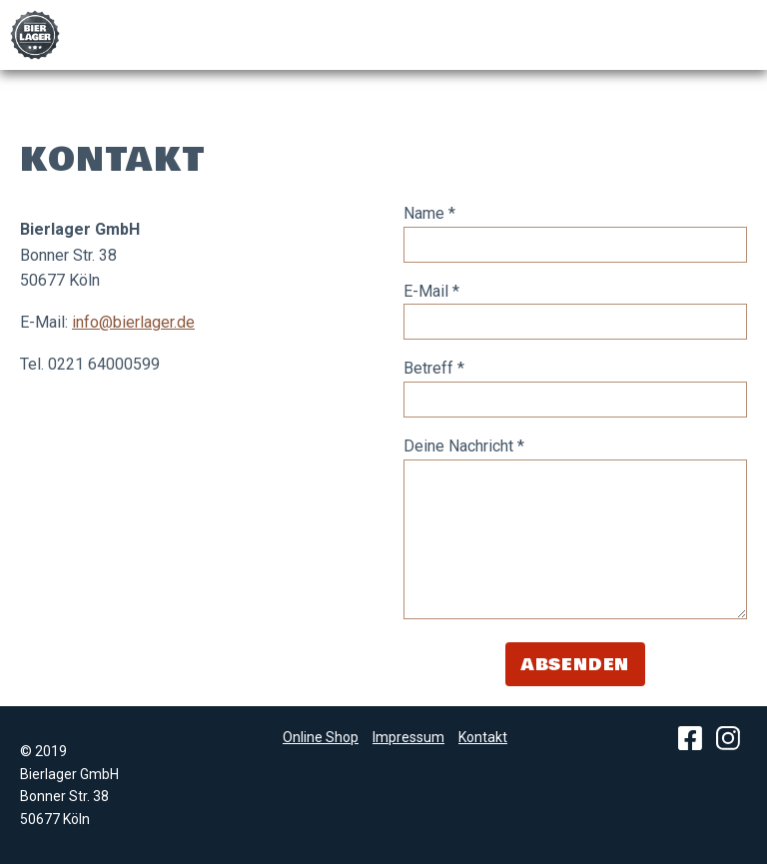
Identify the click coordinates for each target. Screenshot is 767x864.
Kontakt (482, 737)
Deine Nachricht (463, 445)
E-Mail (431, 291)
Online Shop (321, 737)
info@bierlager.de (133, 322)
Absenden (575, 664)
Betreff (433, 368)
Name (429, 213)
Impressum (408, 737)
